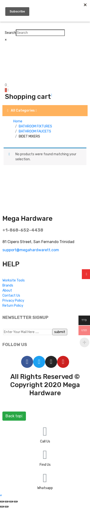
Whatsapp (45, 488)
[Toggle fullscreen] (11, 501)
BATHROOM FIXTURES (35, 126)
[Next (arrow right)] (6, 506)
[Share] (6, 501)
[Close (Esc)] (2, 501)
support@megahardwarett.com (30, 250)
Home (17, 121)
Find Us (45, 465)
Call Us (45, 441)
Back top (14, 416)
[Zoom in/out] (16, 501)
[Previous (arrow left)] (2, 506)
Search (10, 33)
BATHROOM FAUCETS (35, 131)
